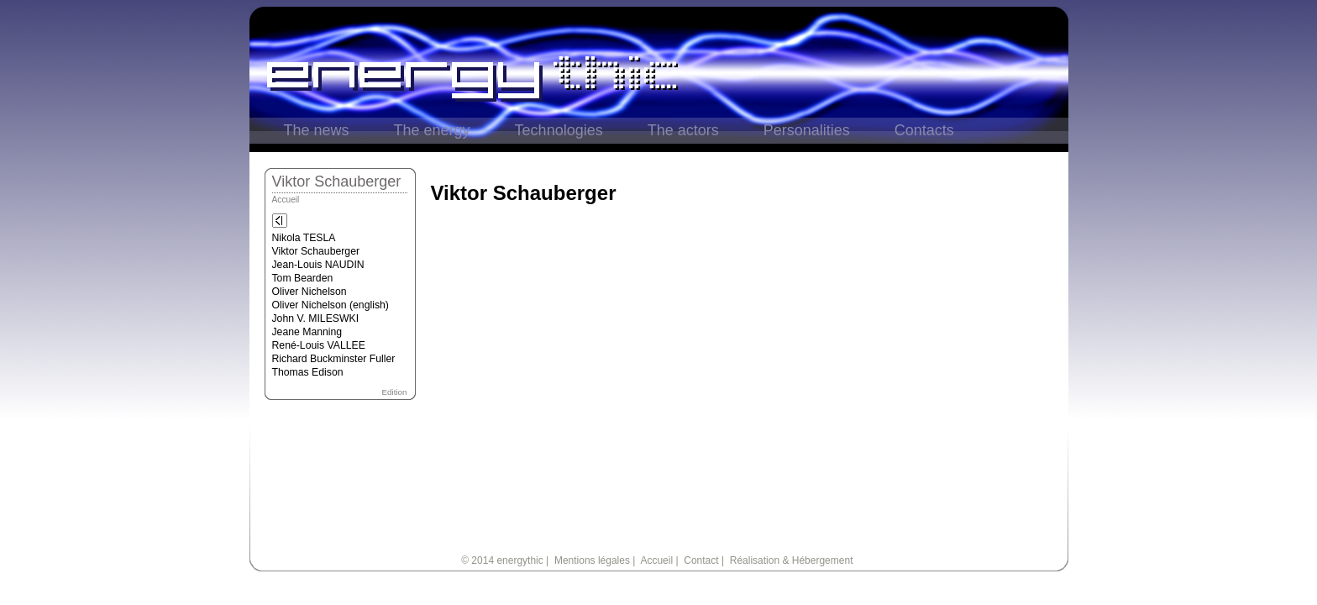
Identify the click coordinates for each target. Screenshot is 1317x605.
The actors (683, 130)
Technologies (559, 130)
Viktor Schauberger (316, 251)
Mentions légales (592, 560)
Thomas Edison (308, 372)
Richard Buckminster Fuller (334, 359)
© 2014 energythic (502, 560)
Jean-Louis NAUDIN (318, 265)
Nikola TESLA (304, 238)
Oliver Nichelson (309, 291)
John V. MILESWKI (315, 318)
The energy (432, 130)
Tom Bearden (302, 278)
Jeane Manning (307, 332)
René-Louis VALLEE (318, 345)
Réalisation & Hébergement (791, 560)
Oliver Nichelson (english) (330, 305)
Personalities (806, 130)
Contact (701, 560)
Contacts (924, 130)
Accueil (286, 199)
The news (316, 130)
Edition (394, 392)
